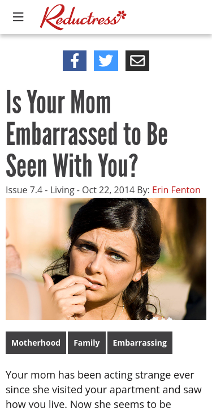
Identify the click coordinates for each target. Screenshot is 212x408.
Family (86, 342)
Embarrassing (140, 342)
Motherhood (35, 342)
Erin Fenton (176, 190)
